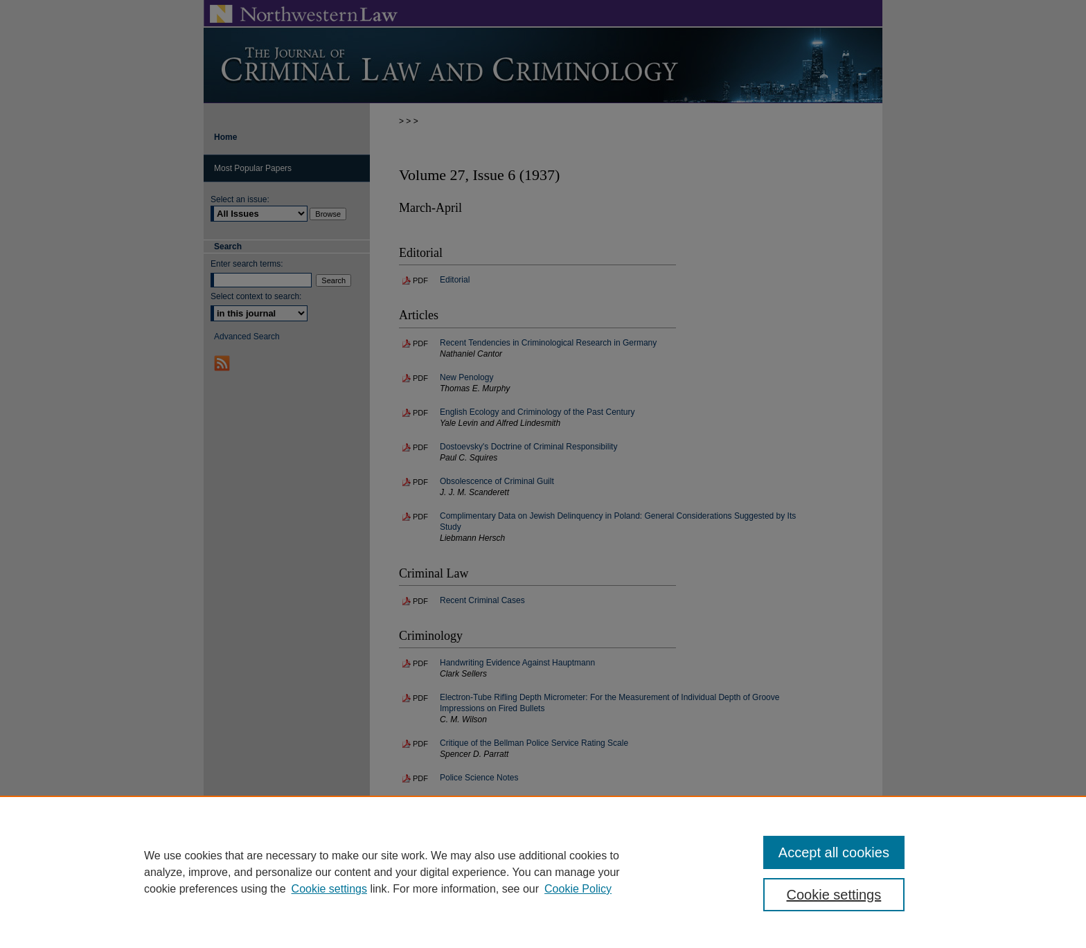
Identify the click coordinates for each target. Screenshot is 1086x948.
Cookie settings (329, 889)
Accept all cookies (833, 852)
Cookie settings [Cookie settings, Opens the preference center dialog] (834, 894)
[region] (543, 872)
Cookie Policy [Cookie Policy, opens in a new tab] (578, 889)
